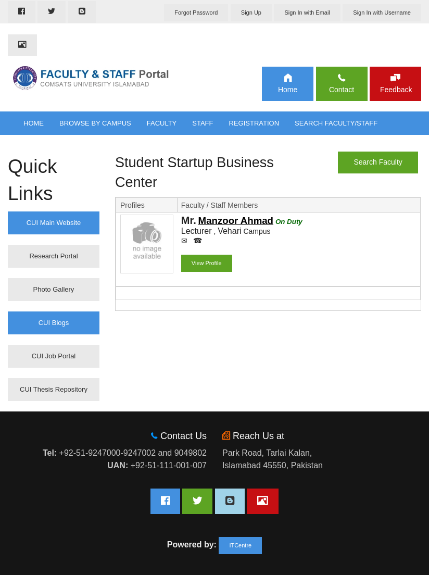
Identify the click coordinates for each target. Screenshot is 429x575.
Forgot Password (196, 12)
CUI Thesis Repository (53, 389)
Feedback (395, 89)
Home (287, 89)
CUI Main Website (54, 223)
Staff (202, 123)
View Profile (207, 263)
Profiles (132, 205)
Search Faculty (378, 162)
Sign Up (251, 12)
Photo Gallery (53, 289)
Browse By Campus (95, 123)
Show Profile (146, 265)
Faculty (162, 123)
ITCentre (240, 545)
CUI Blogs (54, 323)
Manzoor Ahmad (235, 220)
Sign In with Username (382, 12)
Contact (341, 89)
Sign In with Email (307, 12)
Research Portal (53, 256)
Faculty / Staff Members (219, 205)
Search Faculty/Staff (336, 123)
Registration (254, 123)
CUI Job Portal (54, 356)
